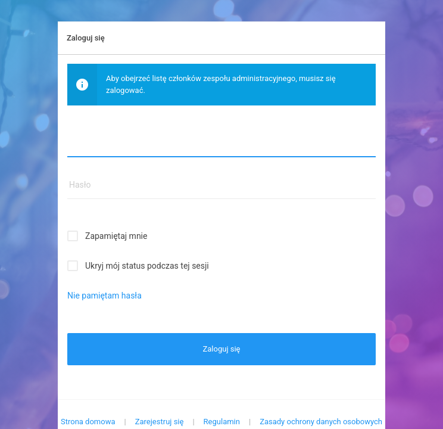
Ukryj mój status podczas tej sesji (147, 266)
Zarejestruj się (159, 421)
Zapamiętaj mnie (116, 236)
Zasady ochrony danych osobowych (321, 421)
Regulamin (222, 421)
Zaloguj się (221, 348)
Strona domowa (88, 421)
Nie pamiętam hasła (104, 295)
